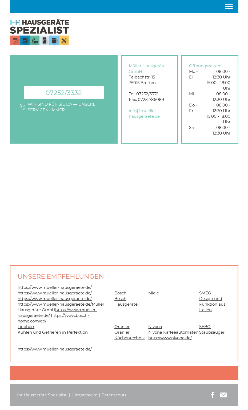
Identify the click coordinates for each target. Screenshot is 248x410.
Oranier (122, 326)
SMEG (205, 292)
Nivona (155, 326)
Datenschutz (114, 394)
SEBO (205, 326)
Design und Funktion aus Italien (212, 304)
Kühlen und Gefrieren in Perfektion (53, 332)
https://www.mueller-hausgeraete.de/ (55, 287)
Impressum (86, 394)
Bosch (120, 292)
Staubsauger (212, 332)
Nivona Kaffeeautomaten (173, 332)
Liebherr (26, 326)
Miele (153, 292)
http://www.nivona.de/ (170, 337)
